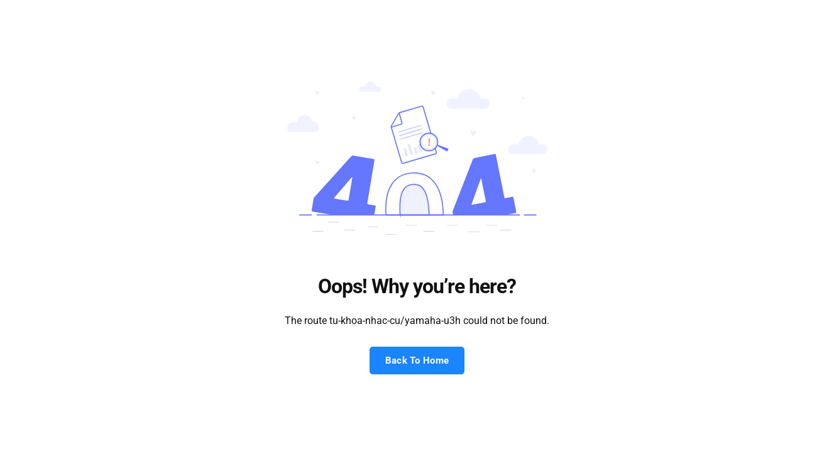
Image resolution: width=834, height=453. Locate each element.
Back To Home (417, 360)
